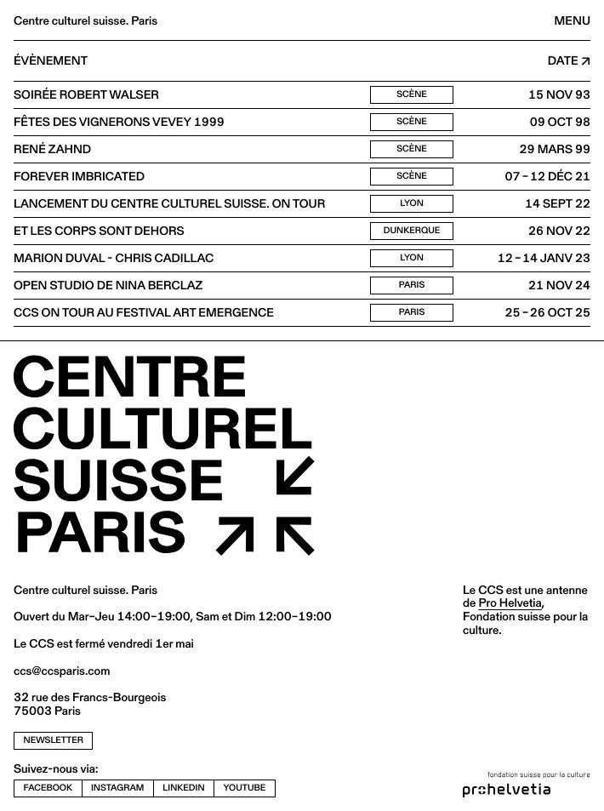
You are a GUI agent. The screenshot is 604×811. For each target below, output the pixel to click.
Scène (411, 94)
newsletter (53, 740)
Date (563, 61)
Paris (412, 284)
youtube (245, 787)
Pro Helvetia (509, 602)
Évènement (51, 61)
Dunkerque (412, 230)
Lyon (412, 203)
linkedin (183, 787)
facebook (48, 787)
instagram (117, 787)
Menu (572, 20)
